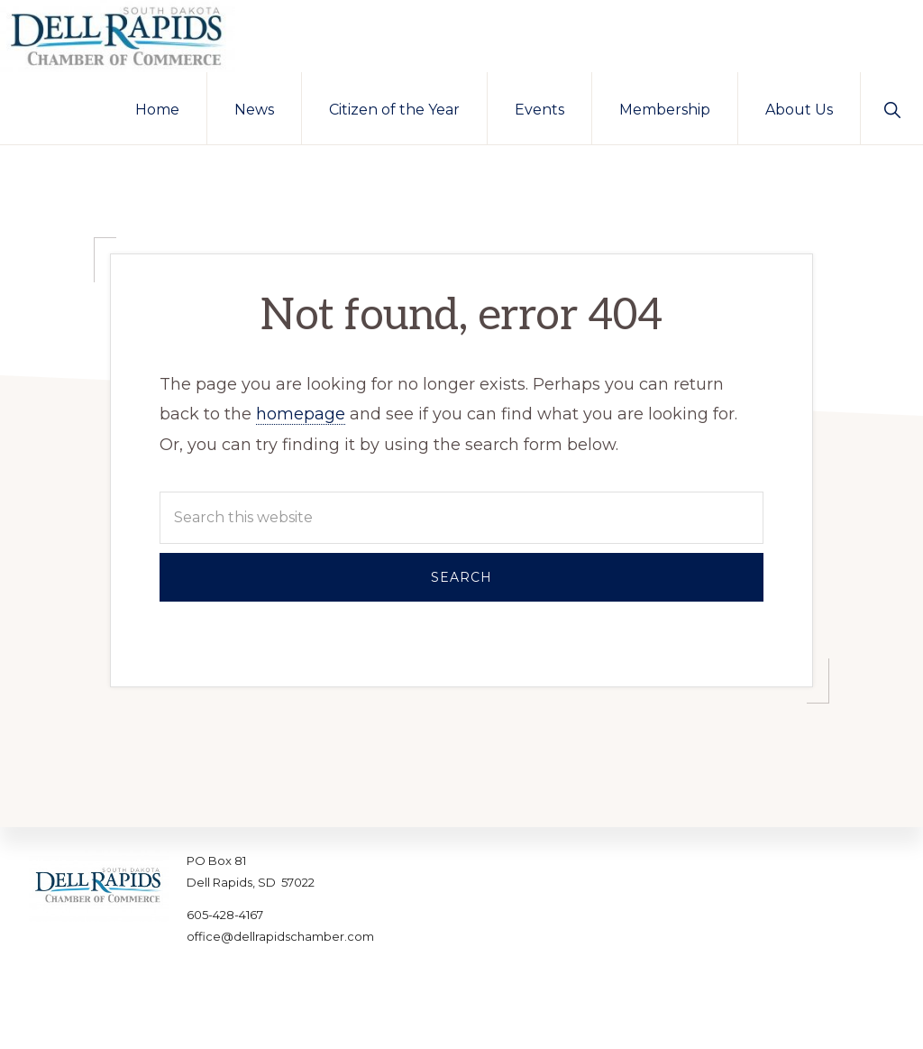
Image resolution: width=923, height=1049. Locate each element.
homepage (300, 414)
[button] (892, 108)
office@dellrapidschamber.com (280, 936)
